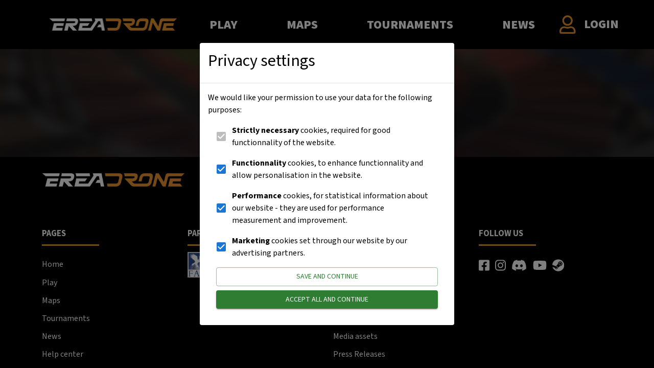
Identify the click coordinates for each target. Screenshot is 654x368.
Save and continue (327, 277)
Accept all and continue (327, 299)
